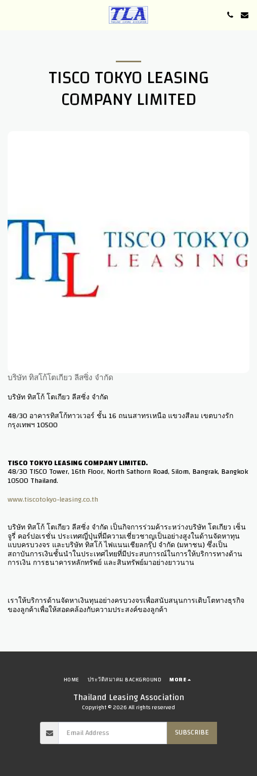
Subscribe (192, 732)
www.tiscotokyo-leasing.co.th (53, 499)
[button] (11, 14)
